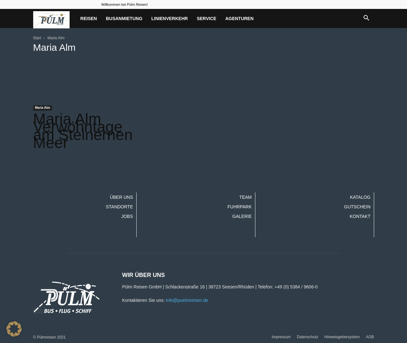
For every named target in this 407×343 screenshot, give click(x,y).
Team (245, 197)
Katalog (360, 197)
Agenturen (239, 18)
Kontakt (360, 216)
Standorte (119, 206)
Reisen (88, 18)
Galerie (242, 216)
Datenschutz (307, 337)
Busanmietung (124, 18)
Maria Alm (42, 107)
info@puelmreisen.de (187, 300)
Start (37, 38)
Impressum (281, 337)
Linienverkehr (169, 18)
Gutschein (357, 206)
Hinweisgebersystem (342, 337)
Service (206, 18)
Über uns (121, 197)
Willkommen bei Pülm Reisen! (124, 4)
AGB (370, 337)
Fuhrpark (240, 206)
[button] (366, 18)
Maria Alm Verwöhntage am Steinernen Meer (83, 130)
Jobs (127, 216)
